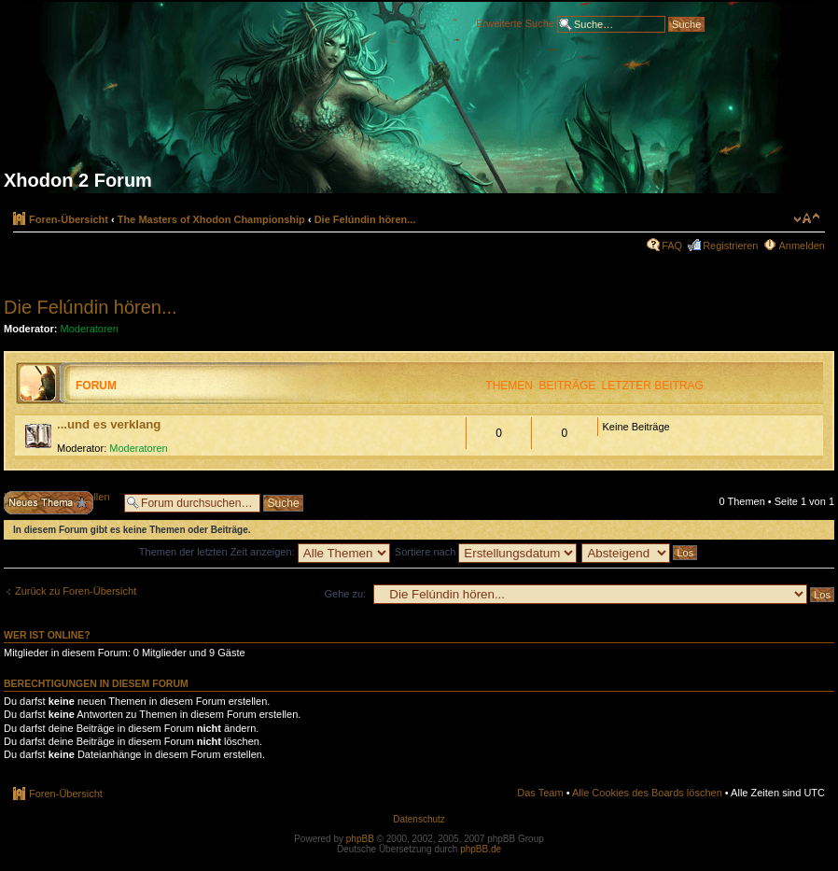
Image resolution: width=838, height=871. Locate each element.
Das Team (540, 792)
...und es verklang (109, 424)
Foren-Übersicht (68, 219)
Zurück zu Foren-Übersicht (75, 591)
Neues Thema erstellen (59, 502)
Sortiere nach (486, 551)
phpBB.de (480, 849)
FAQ (672, 245)
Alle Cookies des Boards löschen (647, 792)
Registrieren (730, 245)
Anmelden (801, 245)
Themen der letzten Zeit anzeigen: (264, 551)
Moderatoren (90, 328)
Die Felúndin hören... (365, 219)
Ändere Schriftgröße (806, 218)
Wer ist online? (47, 634)
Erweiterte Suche (515, 22)
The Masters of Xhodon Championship (211, 219)
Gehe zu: (345, 593)
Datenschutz (419, 819)
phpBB (360, 839)
